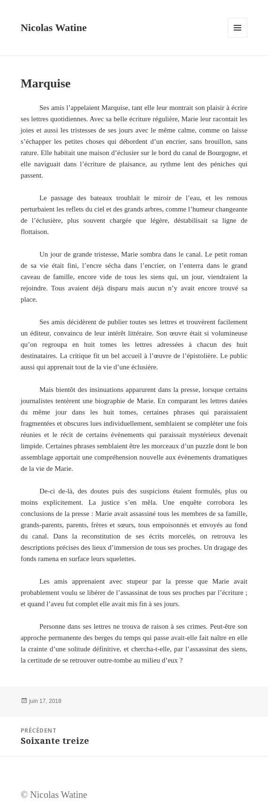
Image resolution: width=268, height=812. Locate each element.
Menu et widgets (237, 37)
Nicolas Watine (54, 27)
